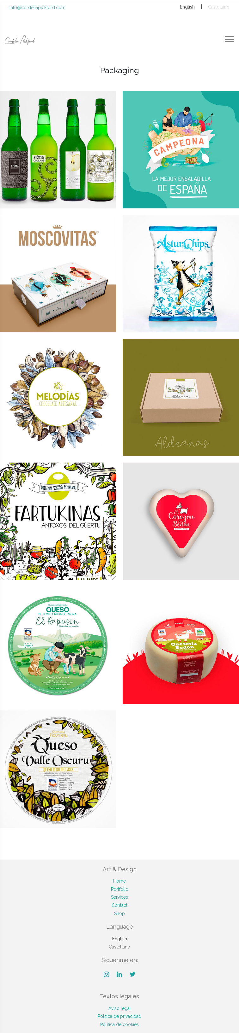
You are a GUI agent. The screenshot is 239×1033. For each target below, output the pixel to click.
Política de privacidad (119, 1016)
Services (119, 897)
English (187, 6)
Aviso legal (119, 1008)
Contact (119, 905)
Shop (119, 913)
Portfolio (119, 889)
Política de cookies (119, 1024)
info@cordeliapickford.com (37, 7)
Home (119, 881)
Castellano (219, 6)
